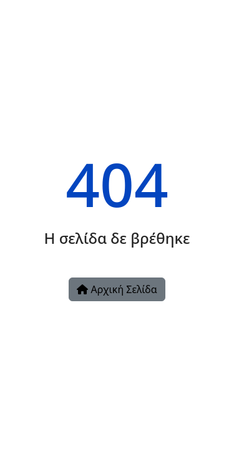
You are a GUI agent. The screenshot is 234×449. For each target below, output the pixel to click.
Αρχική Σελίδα (117, 289)
